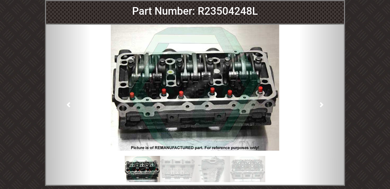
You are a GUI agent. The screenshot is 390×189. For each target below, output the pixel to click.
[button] (68, 105)
